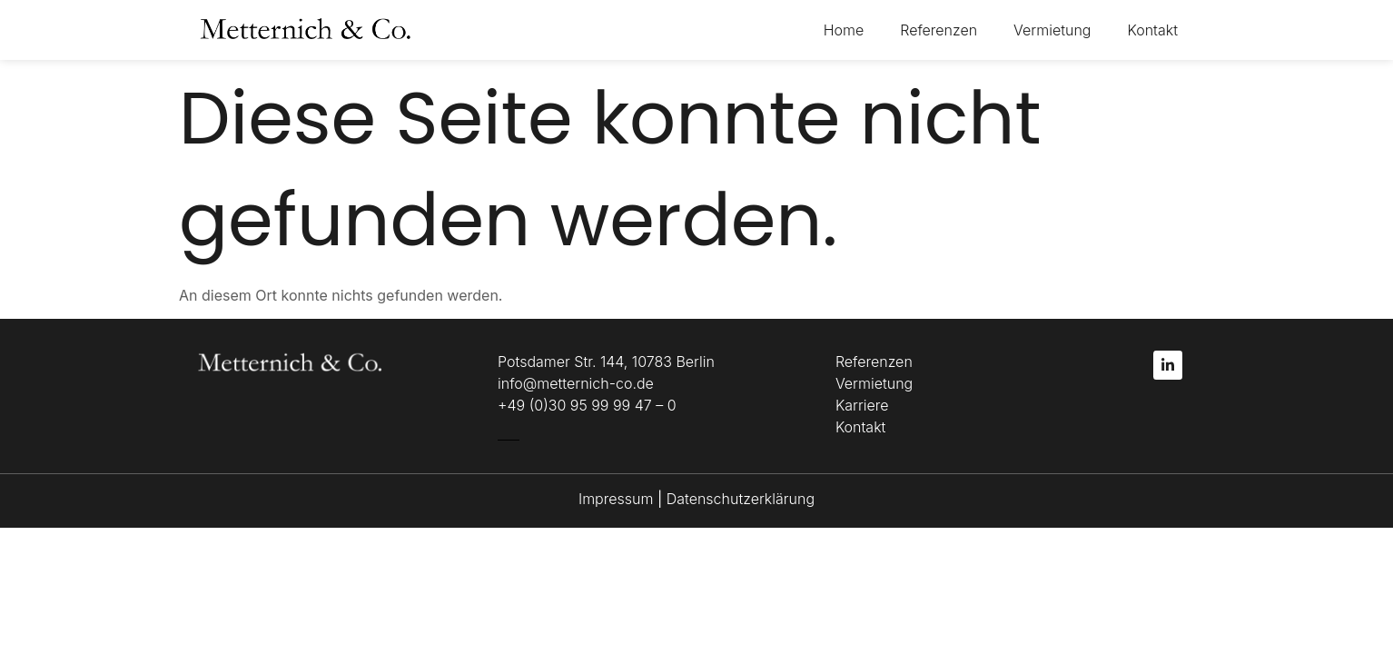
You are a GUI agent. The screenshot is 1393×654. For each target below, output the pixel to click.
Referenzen (938, 30)
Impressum (617, 499)
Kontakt (1152, 30)
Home (844, 30)
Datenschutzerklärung (741, 499)
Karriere (862, 405)
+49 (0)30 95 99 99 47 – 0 (587, 405)
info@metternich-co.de (576, 383)
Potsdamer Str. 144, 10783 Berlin (606, 361)
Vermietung (1052, 30)
